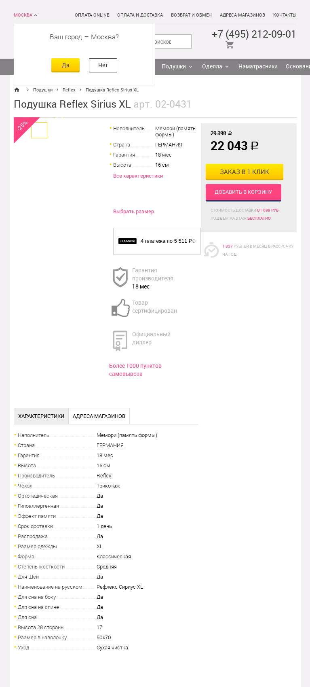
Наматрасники (258, 66)
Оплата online (92, 15)
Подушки (174, 66)
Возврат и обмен (191, 15)
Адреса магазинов (242, 15)
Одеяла (212, 66)
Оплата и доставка (140, 15)
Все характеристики (138, 176)
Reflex (69, 90)
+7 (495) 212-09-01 (254, 34)
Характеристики (41, 416)
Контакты (285, 15)
